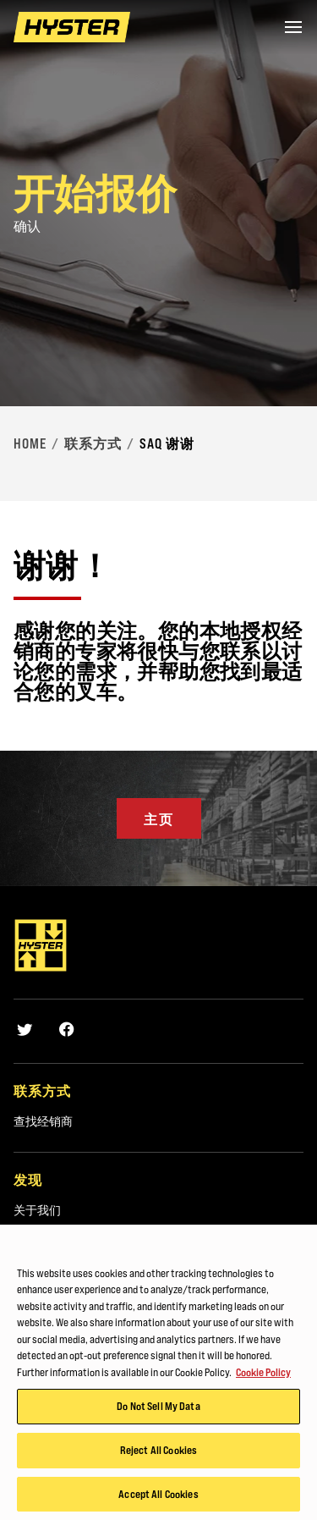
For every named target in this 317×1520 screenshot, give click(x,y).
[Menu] (293, 27)
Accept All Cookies (158, 1499)
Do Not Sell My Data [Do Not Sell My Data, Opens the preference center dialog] (158, 1411)
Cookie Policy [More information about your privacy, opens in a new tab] (263, 1377)
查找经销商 (43, 1121)
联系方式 (93, 443)
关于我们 (37, 1210)
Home (30, 443)
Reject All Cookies (158, 1455)
